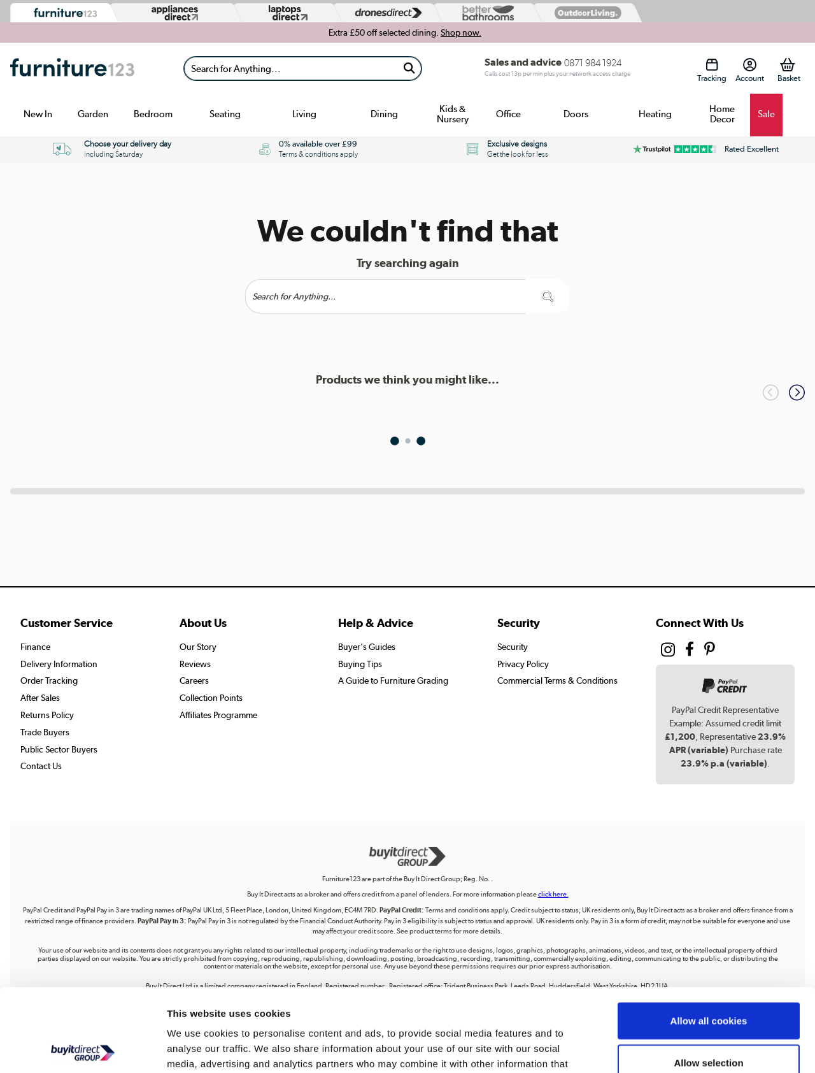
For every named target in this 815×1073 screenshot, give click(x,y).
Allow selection (708, 979)
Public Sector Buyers (58, 749)
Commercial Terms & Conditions (557, 680)
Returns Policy (47, 715)
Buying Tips (360, 664)
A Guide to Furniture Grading (393, 680)
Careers (194, 680)
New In (38, 114)
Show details (668, 1047)
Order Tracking (49, 680)
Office (508, 114)
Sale (766, 114)
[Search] (290, 68)
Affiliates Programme (218, 715)
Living (304, 114)
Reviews (195, 664)
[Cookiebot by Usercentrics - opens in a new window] (82, 1048)
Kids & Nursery (453, 114)
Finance (35, 647)
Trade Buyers (44, 732)
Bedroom (153, 114)
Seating (225, 114)
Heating (655, 114)
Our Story (198, 647)
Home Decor (722, 114)
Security (512, 647)
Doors (575, 114)
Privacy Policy (523, 664)
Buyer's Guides (366, 647)
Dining (384, 114)
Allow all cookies (709, 937)
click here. (553, 894)
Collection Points (211, 698)
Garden (93, 114)
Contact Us (41, 766)
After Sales (40, 698)
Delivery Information (58, 664)
